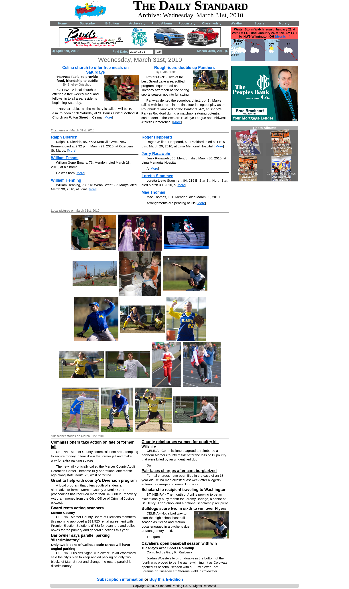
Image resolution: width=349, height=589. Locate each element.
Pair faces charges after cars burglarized (179, 470)
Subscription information (120, 579)
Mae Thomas (153, 192)
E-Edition (112, 23)
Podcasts (187, 24)
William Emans (64, 158)
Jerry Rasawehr (156, 153)
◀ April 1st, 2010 (65, 51)
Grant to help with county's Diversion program (94, 480)
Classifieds (212, 24)
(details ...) (282, 36)
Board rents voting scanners (77, 508)
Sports (259, 23)
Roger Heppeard (157, 137)
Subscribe (87, 23)
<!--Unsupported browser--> (264, 153)
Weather (237, 23)
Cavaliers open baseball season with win (179, 543)
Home (62, 23)
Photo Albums (162, 23)
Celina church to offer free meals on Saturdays (95, 69)
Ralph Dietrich (64, 137)
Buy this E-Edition (166, 579)
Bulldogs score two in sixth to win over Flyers (184, 508)
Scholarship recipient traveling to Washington (184, 489)
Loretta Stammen (157, 176)
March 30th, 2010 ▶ (212, 51)
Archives (137, 24)
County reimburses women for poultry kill (180, 442)
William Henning (66, 180)
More (284, 24)
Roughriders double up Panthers (184, 67)
